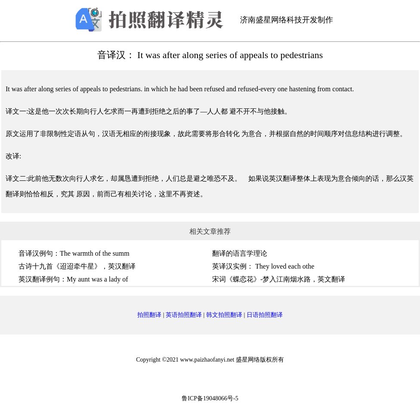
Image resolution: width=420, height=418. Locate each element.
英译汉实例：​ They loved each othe (263, 266)
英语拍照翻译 (184, 315)
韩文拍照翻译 (224, 315)
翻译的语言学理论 (239, 253)
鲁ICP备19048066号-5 (210, 398)
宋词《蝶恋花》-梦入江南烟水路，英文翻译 (278, 279)
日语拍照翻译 (265, 315)
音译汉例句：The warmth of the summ (74, 253)
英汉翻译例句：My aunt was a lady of (73, 279)
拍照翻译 (149, 315)
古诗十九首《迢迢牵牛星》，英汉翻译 (77, 266)
